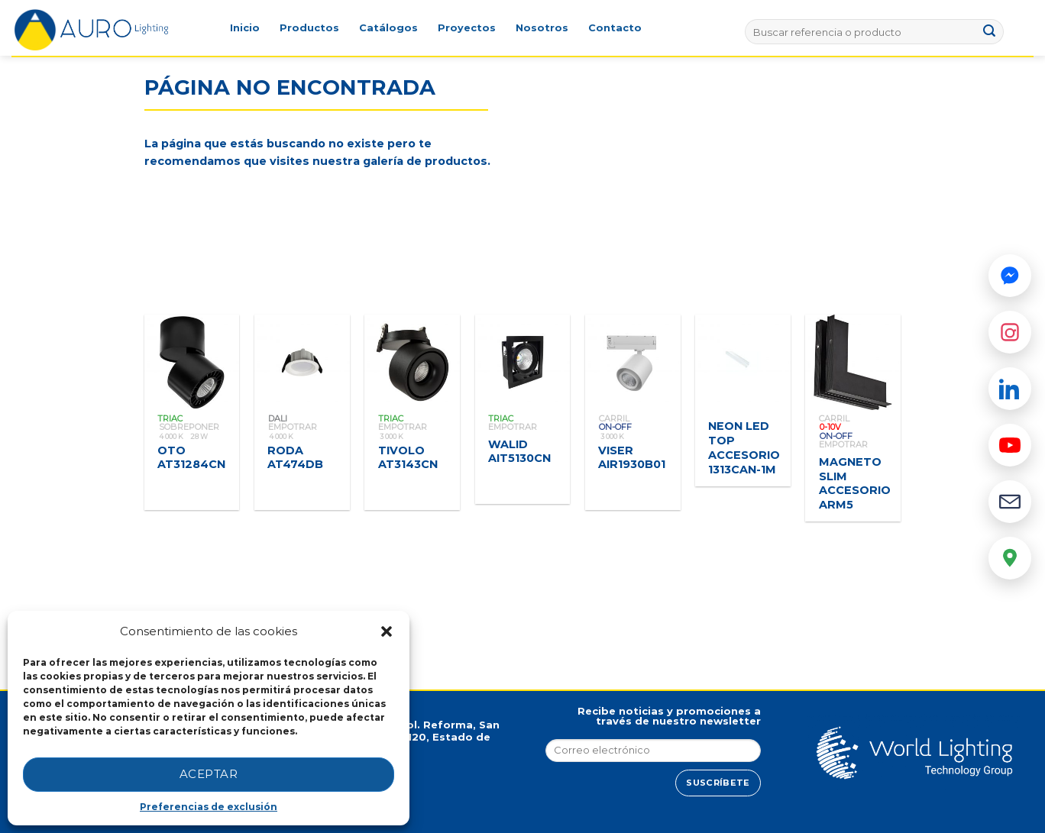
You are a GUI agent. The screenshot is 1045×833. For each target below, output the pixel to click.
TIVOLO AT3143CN (408, 458)
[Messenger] (1009, 275)
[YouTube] (1009, 445)
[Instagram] (1009, 332)
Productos (309, 28)
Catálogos (388, 28)
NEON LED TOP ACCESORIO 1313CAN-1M (744, 447)
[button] (386, 631)
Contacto (615, 28)
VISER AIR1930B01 (631, 458)
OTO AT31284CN (191, 458)
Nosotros (542, 28)
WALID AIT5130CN (519, 451)
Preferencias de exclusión (208, 806)
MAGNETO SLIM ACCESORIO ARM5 (855, 483)
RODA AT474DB (295, 458)
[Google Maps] (1009, 558)
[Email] (1009, 501)
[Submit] (990, 32)
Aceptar (209, 774)
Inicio (245, 28)
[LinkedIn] (1009, 388)
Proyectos (467, 28)
